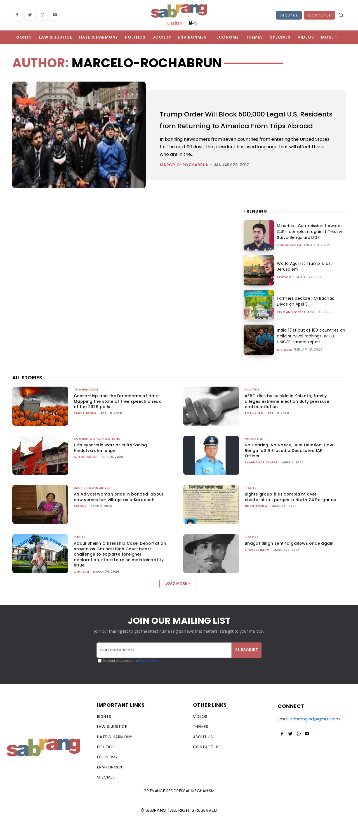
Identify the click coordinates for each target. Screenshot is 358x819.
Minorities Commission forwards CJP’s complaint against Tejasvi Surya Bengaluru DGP (308, 231)
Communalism (289, 245)
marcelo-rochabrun (184, 170)
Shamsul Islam (257, 550)
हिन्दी (193, 23)
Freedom (284, 277)
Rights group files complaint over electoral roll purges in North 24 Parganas (290, 497)
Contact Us (319, 15)
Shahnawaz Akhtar (261, 462)
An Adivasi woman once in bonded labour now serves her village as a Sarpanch (119, 497)
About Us (289, 15)
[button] (341, 15)
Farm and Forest (291, 312)
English (174, 23)
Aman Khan (254, 413)
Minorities (254, 439)
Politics (252, 389)
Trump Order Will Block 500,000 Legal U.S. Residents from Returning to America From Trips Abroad (246, 119)
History (252, 537)
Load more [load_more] (177, 583)
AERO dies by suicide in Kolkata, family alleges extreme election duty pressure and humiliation (287, 401)
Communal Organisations (97, 439)
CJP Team (81, 572)
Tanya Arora (85, 413)
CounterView (256, 506)
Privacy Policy (148, 661)
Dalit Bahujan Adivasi (93, 488)
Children (284, 350)
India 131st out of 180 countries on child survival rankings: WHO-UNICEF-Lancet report (309, 336)
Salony (80, 506)
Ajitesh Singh (86, 457)
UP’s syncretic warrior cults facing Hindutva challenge (110, 447)
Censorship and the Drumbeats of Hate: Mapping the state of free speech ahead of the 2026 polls (118, 401)
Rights (251, 488)
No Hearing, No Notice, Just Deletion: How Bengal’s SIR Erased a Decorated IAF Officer (289, 450)
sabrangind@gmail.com (315, 719)
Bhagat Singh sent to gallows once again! (290, 543)
